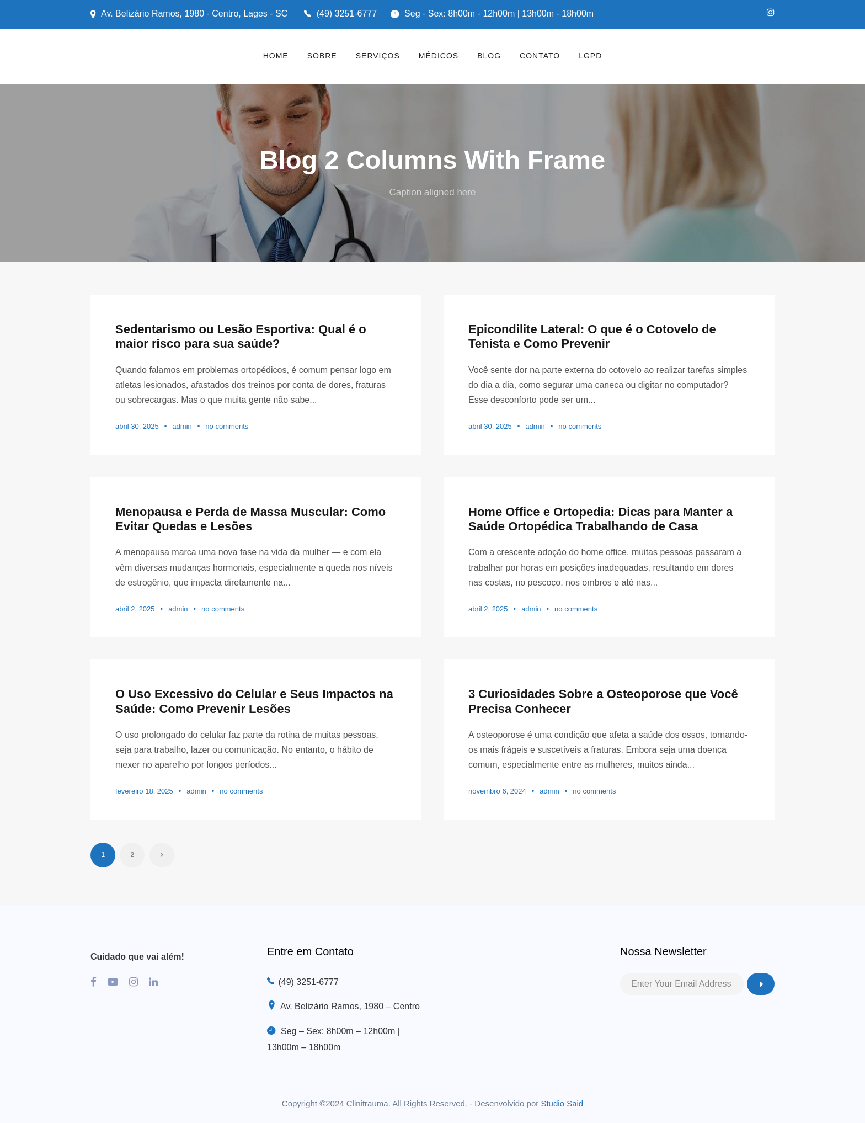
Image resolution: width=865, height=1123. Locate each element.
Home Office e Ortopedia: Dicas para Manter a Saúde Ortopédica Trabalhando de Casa (600, 519)
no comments (226, 426)
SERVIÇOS (378, 55)
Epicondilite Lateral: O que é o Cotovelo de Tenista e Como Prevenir (592, 336)
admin (181, 426)
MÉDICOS (438, 55)
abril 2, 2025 (135, 609)
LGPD (590, 55)
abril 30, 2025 (137, 426)
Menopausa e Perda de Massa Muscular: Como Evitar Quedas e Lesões (250, 519)
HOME (276, 55)
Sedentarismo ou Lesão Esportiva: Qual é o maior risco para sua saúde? (240, 336)
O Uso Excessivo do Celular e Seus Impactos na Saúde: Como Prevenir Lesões (254, 701)
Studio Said (562, 1103)
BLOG (489, 55)
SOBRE (322, 55)
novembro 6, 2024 (497, 791)
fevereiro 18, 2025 (144, 791)
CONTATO (540, 55)
